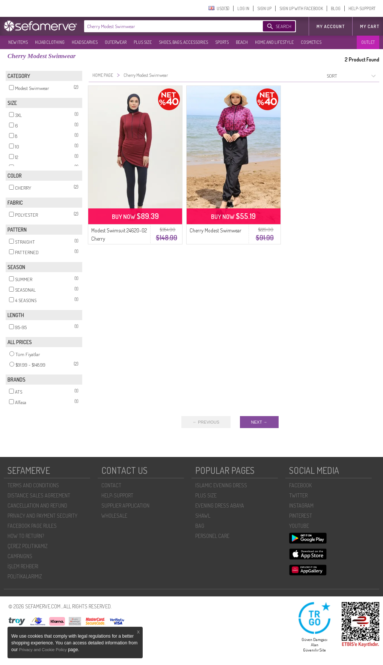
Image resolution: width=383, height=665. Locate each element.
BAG (199, 526)
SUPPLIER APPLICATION (125, 505)
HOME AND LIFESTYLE (274, 42)
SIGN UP (264, 8)
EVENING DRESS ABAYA (219, 505)
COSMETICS (311, 42)
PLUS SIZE (143, 42)
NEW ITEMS (18, 42)
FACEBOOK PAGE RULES (32, 526)
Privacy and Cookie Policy (43, 649)
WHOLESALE (114, 515)
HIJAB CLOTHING (50, 42)
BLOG (336, 8)
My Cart (369, 26)
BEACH (242, 42)
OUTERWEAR (116, 42)
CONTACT (111, 485)
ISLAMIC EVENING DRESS (221, 485)
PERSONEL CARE (212, 536)
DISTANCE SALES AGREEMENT (39, 495)
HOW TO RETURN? (26, 536)
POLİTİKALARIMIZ (25, 576)
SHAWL (202, 515)
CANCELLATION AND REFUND (37, 505)
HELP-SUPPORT (361, 8)
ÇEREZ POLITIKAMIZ (28, 546)
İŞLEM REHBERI (23, 566)
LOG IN (243, 8)
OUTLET (368, 42)
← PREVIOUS (206, 422)
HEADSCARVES (85, 42)
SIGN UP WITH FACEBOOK (301, 8)
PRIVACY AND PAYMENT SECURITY (42, 515)
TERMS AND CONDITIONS (33, 485)
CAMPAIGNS (20, 556)
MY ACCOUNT (331, 26)
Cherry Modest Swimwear (215, 230)
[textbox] (166, 26)
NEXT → (259, 422)
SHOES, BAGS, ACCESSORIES (183, 42)
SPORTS (222, 42)
